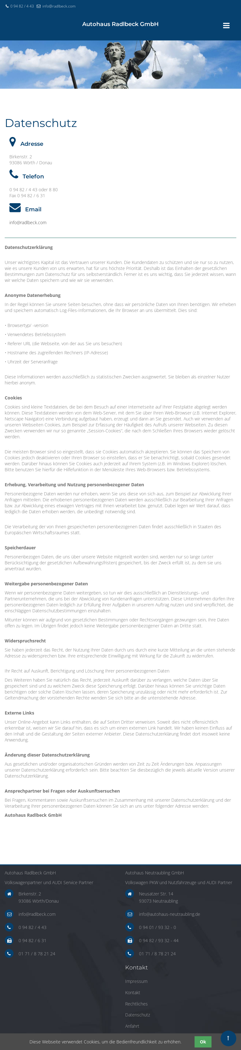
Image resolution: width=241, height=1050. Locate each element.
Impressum (136, 981)
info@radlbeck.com (59, 6)
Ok (203, 1042)
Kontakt (132, 992)
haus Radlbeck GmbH (120, 24)
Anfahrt (132, 1026)
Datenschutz (137, 1015)
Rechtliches (136, 1004)
